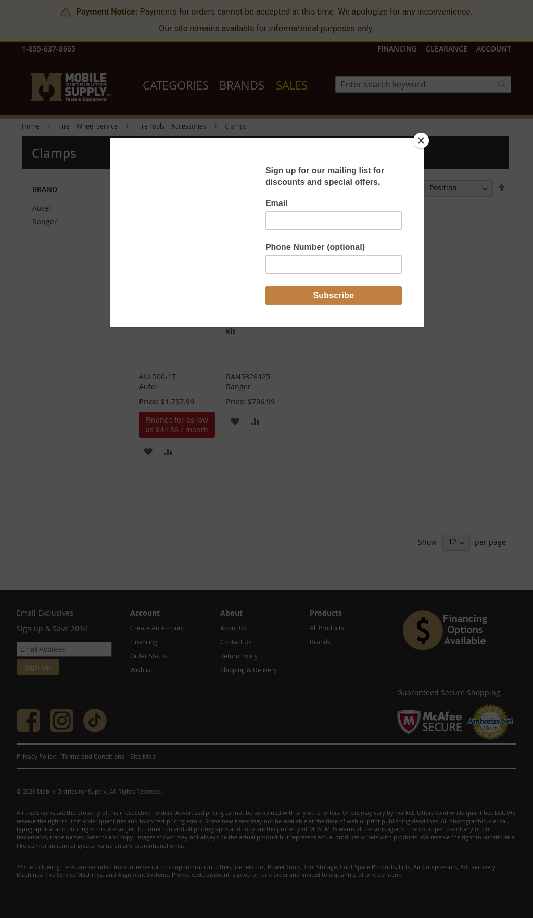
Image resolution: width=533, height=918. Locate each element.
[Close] (421, 140)
